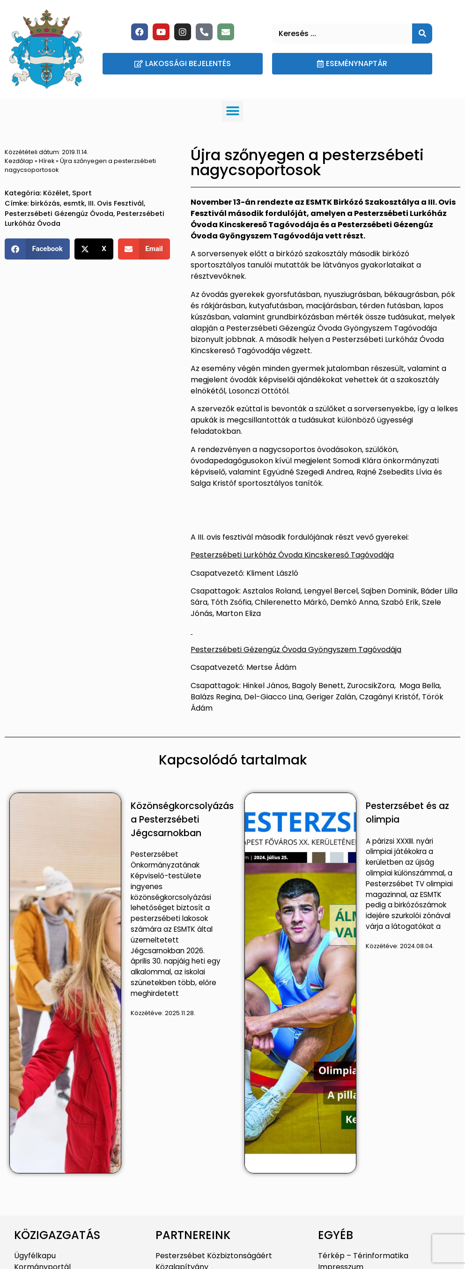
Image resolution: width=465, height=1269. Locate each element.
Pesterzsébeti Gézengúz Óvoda (59, 213)
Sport (82, 193)
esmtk (74, 203)
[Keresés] (422, 33)
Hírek (46, 161)
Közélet (56, 193)
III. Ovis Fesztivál (116, 203)
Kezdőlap (19, 161)
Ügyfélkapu (35, 1255)
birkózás (45, 203)
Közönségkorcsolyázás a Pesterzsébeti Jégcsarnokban (182, 819)
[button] (232, 111)
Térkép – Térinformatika (363, 1255)
